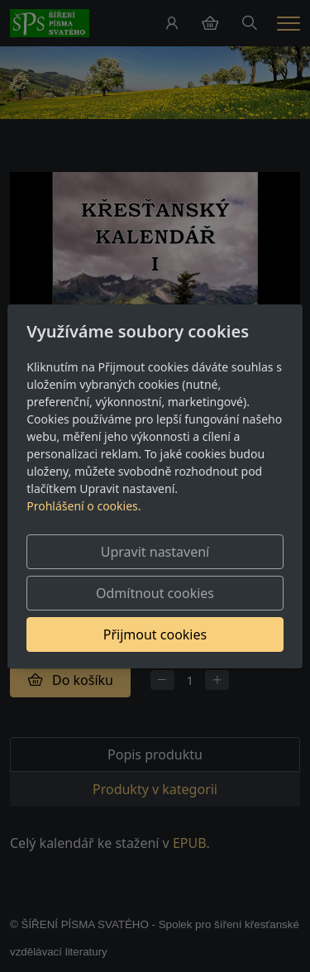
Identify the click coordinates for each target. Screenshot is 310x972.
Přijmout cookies (155, 634)
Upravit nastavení (155, 552)
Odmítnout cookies (155, 593)
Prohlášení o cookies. (83, 506)
